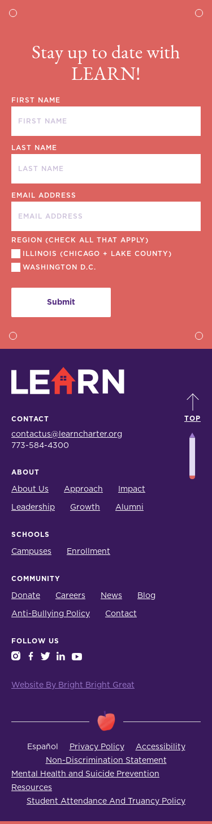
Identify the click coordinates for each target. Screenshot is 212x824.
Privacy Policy (97, 747)
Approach (83, 489)
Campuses (31, 552)
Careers (70, 596)
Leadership (33, 507)
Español (42, 747)
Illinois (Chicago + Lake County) (97, 253)
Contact (121, 614)
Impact (131, 489)
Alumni (129, 507)
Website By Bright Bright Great (73, 685)
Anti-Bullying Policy (50, 614)
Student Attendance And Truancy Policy (106, 801)
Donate (25, 596)
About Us (30, 489)
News (111, 596)
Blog (146, 596)
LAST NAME (34, 147)
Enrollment (88, 552)
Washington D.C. (59, 267)
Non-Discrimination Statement (106, 761)
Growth (85, 507)
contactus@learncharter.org (66, 434)
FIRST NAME (35, 100)
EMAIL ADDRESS (43, 195)
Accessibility (160, 747)
